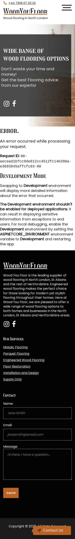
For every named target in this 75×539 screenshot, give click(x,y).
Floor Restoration (16, 366)
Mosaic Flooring (15, 347)
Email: (7, 425)
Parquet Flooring (16, 353)
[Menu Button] (67, 7)
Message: (10, 446)
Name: (8, 403)
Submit (10, 493)
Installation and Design (21, 373)
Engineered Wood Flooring (23, 360)
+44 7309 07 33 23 (22, 3)
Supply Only (12, 379)
